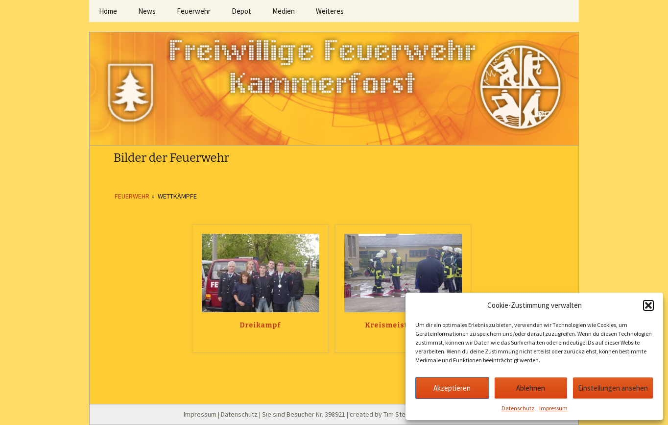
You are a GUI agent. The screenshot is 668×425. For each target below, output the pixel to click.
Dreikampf (260, 325)
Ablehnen (530, 388)
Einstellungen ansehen (613, 388)
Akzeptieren (452, 388)
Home (108, 11)
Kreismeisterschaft (403, 325)
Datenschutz (517, 408)
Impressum (553, 408)
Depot (241, 11)
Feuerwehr (194, 11)
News (147, 11)
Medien (283, 11)
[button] (648, 305)
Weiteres (330, 11)
